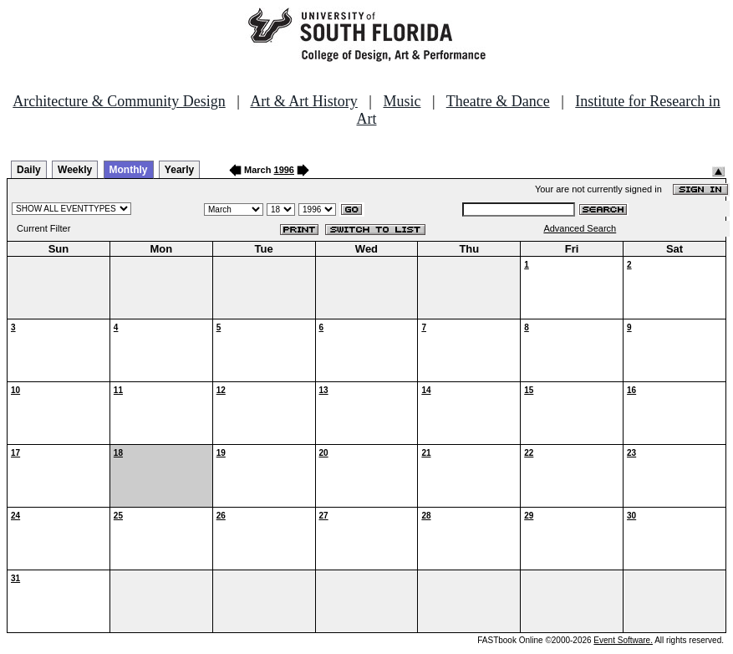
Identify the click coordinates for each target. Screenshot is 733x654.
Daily (29, 170)
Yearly (179, 170)
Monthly (128, 170)
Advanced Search (579, 228)
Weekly (75, 170)
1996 (284, 170)
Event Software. (623, 640)
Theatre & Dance (498, 101)
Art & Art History (304, 101)
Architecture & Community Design (119, 101)
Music (401, 101)
